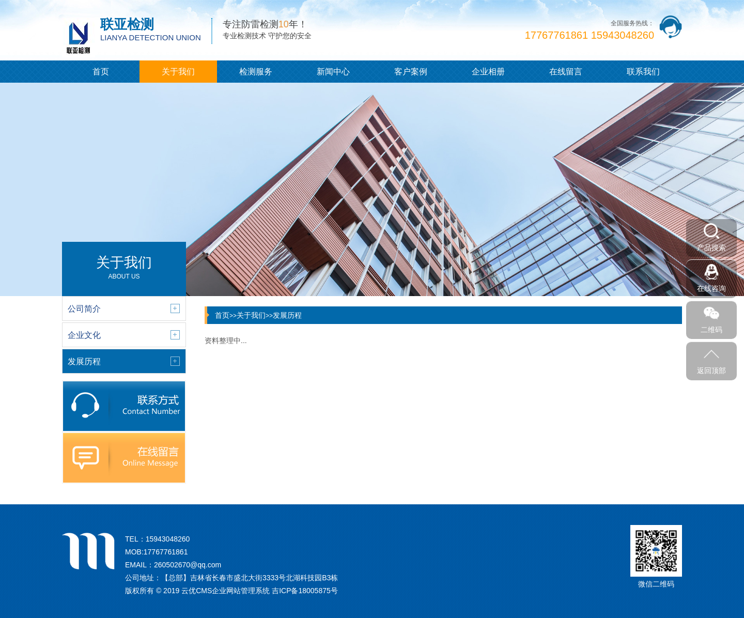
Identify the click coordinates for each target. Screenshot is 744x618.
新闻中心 (333, 71)
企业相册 (488, 71)
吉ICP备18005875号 (305, 590)
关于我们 (178, 71)
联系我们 (643, 71)
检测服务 (255, 71)
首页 (100, 71)
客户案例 (410, 71)
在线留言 (565, 71)
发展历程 (287, 315)
